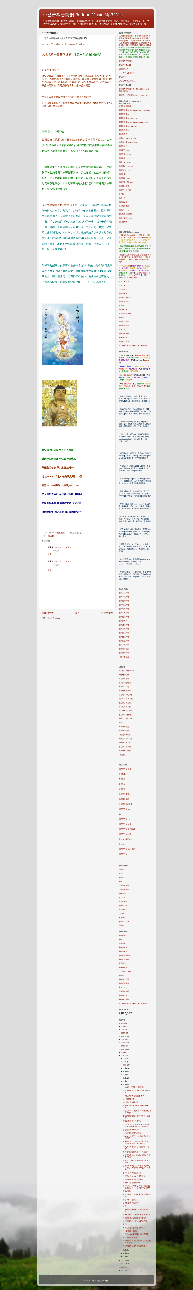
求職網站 (122, 77)
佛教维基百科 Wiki (126, 182)
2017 (123, 1033)
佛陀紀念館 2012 (125, 819)
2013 (123, 1046)
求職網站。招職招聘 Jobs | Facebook (133, 95)
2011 (123, 1052)
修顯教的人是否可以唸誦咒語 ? (135, 1246)
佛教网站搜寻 (124, 186)
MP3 (124, 621)
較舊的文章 (107, 613)
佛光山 (121, 844)
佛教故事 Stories (125, 154)
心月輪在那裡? (128, 1099)
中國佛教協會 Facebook (128, 118)
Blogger (106, 1281)
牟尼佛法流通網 (125, 747)
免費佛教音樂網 (125, 106)
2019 (123, 1026)
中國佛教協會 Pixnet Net (128, 126)
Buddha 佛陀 (132, 277)
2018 (123, 1030)
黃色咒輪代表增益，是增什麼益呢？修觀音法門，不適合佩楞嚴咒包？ (137, 1187)
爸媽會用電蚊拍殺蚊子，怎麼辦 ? (135, 1152)
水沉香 (122, 255)
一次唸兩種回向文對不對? (133, 1179)
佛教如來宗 (123, 293)
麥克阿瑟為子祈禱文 (130, 1203)
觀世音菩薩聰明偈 (130, 1237)
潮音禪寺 (146, 273)
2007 (123, 1267)
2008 (123, 1264)
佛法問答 (51, 536)
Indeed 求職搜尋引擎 (127, 73)
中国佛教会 (123, 134)
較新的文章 (47, 613)
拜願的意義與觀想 (130, 1231)
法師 (120, 881)
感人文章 (122, 897)
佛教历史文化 (124, 202)
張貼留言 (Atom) (53, 618)
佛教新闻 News (124, 178)
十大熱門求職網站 (125, 61)
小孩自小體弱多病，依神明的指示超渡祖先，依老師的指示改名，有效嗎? (137, 1168)
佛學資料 (122, 935)
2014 (123, 1043)
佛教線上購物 (124, 341)
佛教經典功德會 (125, 751)
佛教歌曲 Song (124, 158)
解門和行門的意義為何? (132, 1173)
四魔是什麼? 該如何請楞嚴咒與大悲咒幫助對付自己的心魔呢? (136, 1142)
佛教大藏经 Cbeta (125, 218)
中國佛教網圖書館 (131, 45)
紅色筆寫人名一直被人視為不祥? (135, 1221)
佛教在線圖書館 (129, 43)
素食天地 (122, 329)
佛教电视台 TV (124, 170)
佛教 (133, 386)
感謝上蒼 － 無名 (129, 1200)
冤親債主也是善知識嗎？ (132, 1183)
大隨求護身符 (124, 921)
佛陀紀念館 (123, 854)
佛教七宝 (122, 198)
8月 (124, 1071)
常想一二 (126, 1206)
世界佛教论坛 (124, 206)
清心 (120, 814)
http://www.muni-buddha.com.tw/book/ (133, 345)
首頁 (77, 613)
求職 (120, 85)
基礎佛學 (122, 893)
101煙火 (122, 913)
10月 (125, 1065)
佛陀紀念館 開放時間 (127, 829)
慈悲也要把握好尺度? (131, 1130)
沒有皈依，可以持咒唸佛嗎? (134, 1087)
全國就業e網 (123, 69)
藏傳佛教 (122, 789)
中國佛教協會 (124, 114)
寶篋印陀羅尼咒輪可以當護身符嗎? (136, 1215)
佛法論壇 (122, 305)
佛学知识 (122, 194)
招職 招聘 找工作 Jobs (127, 81)
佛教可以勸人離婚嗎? (131, 1102)
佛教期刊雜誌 (124, 321)
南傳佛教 (122, 784)
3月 (124, 1250)
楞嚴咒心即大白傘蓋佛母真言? (134, 1176)
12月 (125, 1058)
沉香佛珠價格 (138, 259)
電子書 (121, 877)
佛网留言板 (123, 222)
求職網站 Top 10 (125, 65)
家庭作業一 (127, 1224)
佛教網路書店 (124, 325)
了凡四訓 (144, 41)
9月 (124, 1068)
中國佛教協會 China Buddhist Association (134, 110)
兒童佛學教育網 (125, 313)
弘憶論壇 (122, 755)
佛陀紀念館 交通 (125, 769)
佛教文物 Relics (125, 162)
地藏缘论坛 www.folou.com (129, 142)
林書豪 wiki (123, 289)
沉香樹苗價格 (137, 257)
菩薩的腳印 (127, 1191)
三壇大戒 (122, 285)
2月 (124, 1253)
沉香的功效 (130, 255)
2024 (123, 1023)
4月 (124, 1084)
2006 (123, 1270)
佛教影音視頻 (124, 301)
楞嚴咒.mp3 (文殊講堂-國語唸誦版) (136, 1234)
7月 (124, 1075)
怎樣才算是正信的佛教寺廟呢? (134, 1218)
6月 (124, 1078)
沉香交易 (139, 255)
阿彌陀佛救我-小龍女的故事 (133, 1096)
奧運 (120, 873)
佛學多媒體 (139, 43)
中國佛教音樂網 (145, 45)
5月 (124, 1081)
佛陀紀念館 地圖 (125, 824)
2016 (123, 1036)
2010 (123, 1056)
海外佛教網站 (124, 333)
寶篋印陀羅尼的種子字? (132, 1121)
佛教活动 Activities (126, 166)
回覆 (49, 554)
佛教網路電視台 (125, 297)
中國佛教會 (123, 947)
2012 (123, 1049)
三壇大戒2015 (124, 281)
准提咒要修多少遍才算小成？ (134, 1228)
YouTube (126, 711)
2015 (123, 1039)
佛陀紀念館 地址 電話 (127, 849)
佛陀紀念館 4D (124, 809)
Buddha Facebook (125, 719)
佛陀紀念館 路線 (125, 834)
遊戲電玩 (122, 869)
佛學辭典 (122, 774)
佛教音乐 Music (124, 150)
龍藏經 (121, 925)
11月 (125, 1062)
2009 (123, 1260)
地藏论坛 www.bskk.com (128, 138)
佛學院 (121, 317)
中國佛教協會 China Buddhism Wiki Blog (134, 122)
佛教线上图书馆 (125, 190)
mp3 (126, 699)
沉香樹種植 (126, 257)
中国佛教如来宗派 (125, 214)
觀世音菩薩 (123, 901)
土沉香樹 (128, 259)
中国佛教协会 (124, 130)
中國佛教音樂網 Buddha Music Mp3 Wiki (83, 14)
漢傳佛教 (122, 779)
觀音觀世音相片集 (125, 804)
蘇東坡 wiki (123, 909)
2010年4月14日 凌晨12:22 (63, 547)
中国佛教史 (123, 146)
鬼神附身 (122, 917)
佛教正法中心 (124, 210)
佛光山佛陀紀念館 (125, 839)
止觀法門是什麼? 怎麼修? (132, 1133)
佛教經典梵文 (142, 386)
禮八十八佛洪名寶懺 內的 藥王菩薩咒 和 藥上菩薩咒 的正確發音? (136, 1125)
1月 (124, 1256)
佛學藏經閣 (123, 309)
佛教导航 (122, 174)
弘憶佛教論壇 (124, 885)
